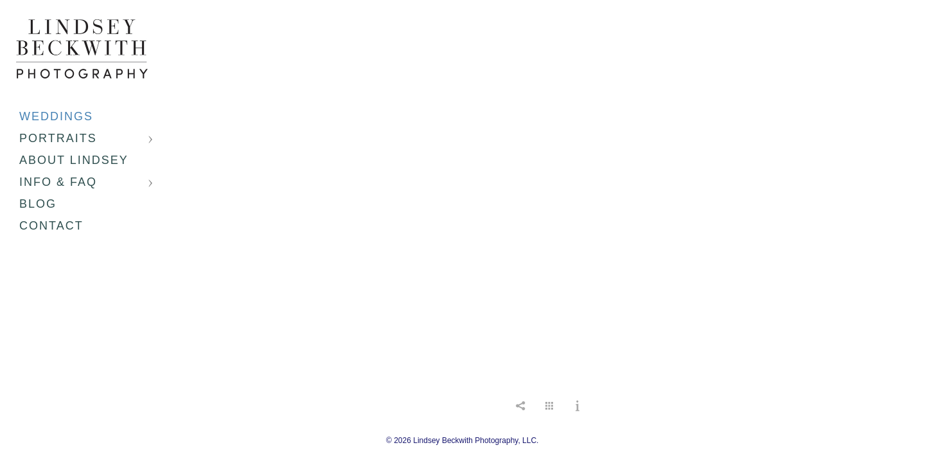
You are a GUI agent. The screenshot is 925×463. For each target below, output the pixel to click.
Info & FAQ (58, 182)
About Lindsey (73, 160)
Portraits (58, 138)
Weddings (56, 116)
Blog (38, 203)
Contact (51, 225)
